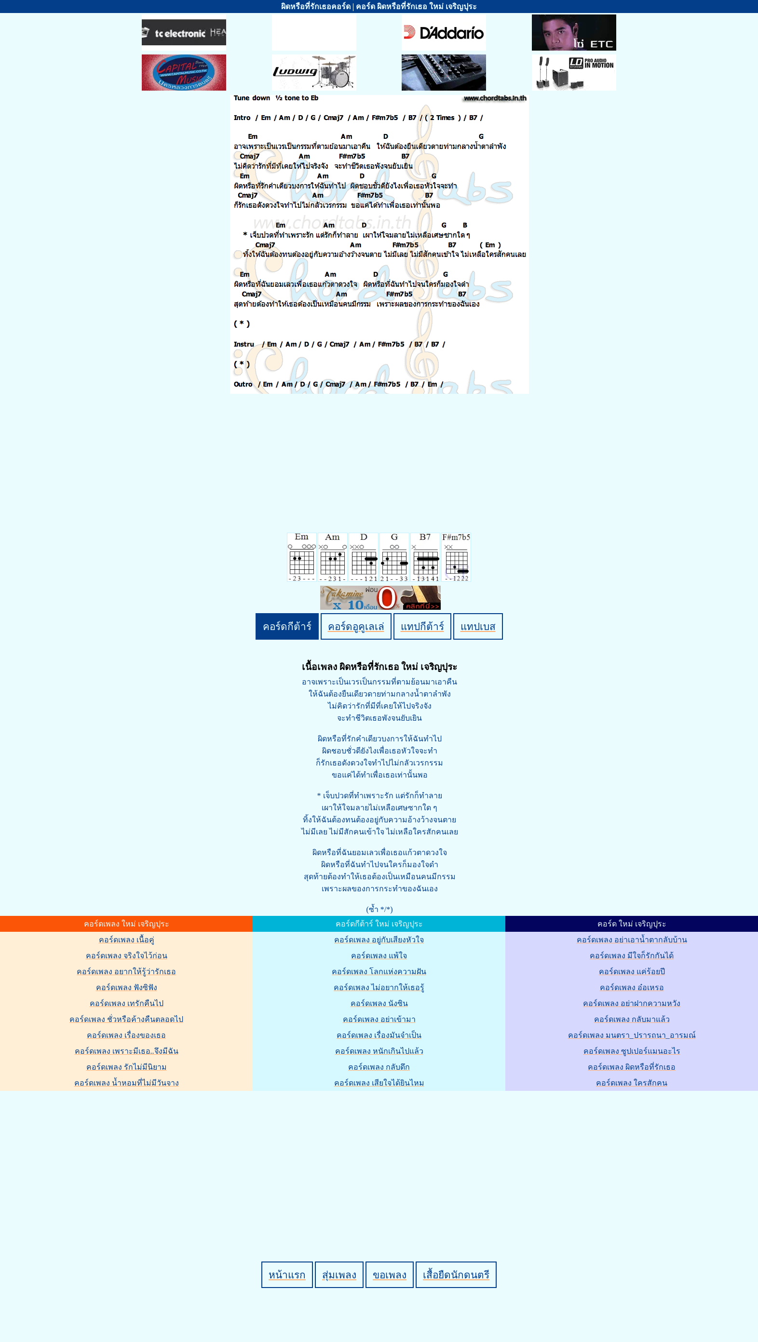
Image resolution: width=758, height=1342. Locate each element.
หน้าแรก (287, 1274)
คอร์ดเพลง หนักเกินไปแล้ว (379, 1051)
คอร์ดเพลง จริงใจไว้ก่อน (126, 956)
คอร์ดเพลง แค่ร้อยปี (632, 971)
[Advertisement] (380, 1159)
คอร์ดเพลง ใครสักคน (631, 1083)
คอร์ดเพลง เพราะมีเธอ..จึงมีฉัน (126, 1051)
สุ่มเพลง (339, 1274)
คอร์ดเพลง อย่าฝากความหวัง (631, 1003)
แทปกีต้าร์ (422, 626)
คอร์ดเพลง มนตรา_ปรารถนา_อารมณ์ (632, 1035)
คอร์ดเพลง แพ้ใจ (379, 956)
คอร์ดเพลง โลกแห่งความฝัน (379, 971)
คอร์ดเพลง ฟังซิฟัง (126, 987)
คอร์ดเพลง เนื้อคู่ (126, 940)
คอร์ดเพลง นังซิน (379, 1003)
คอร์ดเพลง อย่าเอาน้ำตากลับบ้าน (632, 940)
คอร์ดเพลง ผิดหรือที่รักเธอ (632, 1067)
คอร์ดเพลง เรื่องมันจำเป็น (379, 1035)
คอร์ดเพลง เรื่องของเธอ (126, 1035)
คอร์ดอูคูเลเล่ (356, 626)
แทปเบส (478, 626)
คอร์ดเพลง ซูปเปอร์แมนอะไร (631, 1051)
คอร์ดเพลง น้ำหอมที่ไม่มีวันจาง (126, 1083)
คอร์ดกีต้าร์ (287, 626)
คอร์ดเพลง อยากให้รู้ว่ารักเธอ (126, 971)
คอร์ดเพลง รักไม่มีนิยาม (126, 1067)
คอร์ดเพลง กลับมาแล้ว (632, 1019)
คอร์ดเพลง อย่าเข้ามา (379, 1019)
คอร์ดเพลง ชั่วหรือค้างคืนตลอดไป (126, 1019)
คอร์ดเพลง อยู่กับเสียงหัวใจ (379, 940)
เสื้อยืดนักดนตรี (456, 1274)
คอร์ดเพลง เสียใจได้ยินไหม (379, 1083)
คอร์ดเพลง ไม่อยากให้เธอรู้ (379, 987)
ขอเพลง (389, 1274)
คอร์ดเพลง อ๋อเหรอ (632, 987)
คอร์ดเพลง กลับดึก (379, 1067)
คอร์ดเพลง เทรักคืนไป (126, 1003)
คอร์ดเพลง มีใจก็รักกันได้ (632, 956)
